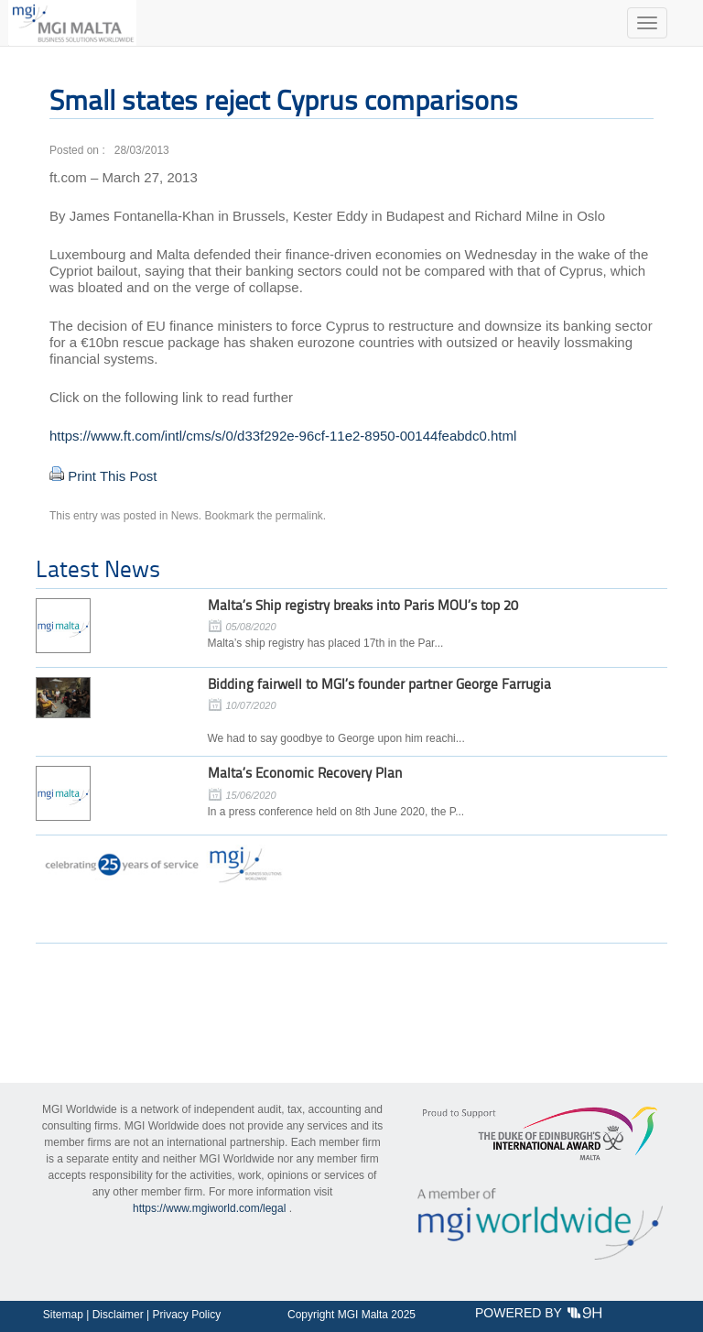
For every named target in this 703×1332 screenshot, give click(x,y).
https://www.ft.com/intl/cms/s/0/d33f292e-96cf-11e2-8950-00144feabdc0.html (282, 435)
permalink (299, 515)
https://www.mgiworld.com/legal (209, 1208)
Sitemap (63, 1314)
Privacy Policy (186, 1314)
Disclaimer (118, 1314)
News (185, 515)
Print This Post (112, 476)
